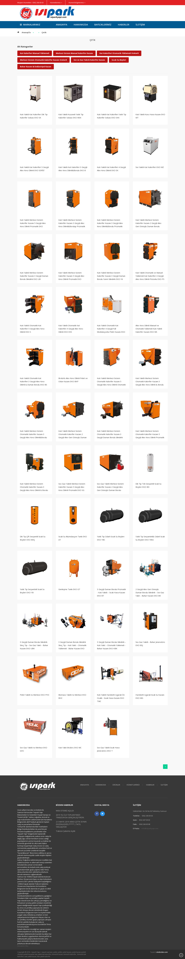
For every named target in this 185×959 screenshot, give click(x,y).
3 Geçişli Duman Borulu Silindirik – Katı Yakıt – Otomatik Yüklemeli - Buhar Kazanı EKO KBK (111, 645)
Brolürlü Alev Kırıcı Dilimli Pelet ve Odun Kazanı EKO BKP (73, 380)
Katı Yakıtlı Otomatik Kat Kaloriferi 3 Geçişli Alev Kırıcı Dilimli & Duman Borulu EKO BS (33, 381)
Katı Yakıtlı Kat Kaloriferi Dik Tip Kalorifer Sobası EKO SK (34, 116)
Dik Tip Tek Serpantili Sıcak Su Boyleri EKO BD (148, 485)
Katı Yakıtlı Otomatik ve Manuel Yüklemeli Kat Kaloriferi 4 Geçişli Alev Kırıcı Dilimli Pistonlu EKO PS (150, 275)
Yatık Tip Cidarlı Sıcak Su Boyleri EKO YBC (110, 538)
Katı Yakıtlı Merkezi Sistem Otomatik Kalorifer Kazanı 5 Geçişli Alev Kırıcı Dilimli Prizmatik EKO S (150, 436)
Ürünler (116, 785)
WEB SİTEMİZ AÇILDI (65, 810)
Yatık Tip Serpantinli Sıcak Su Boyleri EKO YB (32, 591)
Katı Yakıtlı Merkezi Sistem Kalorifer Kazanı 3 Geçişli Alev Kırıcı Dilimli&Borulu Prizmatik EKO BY (110, 225)
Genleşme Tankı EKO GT (69, 589)
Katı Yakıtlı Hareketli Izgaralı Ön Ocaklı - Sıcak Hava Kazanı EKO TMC (111, 698)
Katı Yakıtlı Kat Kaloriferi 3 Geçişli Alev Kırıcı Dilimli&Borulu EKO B (72, 169)
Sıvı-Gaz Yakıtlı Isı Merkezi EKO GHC (33, 749)
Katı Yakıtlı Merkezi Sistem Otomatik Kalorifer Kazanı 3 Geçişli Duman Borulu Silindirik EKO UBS (110, 436)
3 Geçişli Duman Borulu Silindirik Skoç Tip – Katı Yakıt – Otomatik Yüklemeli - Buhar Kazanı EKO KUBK (72, 647)
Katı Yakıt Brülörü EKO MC (69, 747)
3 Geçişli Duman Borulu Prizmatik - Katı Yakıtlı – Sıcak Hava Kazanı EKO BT (111, 592)
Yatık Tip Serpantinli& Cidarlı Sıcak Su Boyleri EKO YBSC (150, 538)
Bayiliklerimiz (102, 24)
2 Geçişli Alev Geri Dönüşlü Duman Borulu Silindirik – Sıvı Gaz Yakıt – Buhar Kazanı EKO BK (150, 592)
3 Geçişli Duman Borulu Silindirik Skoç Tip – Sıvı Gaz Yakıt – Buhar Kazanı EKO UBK (34, 645)
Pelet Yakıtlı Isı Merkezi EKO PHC (34, 695)
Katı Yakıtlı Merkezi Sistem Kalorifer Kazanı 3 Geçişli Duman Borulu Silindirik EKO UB (34, 275)
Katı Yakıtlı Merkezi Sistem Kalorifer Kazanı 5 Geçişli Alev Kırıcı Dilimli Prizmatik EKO (33, 223)
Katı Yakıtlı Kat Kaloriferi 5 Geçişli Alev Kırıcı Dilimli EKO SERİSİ (34, 169)
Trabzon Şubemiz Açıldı (65, 831)
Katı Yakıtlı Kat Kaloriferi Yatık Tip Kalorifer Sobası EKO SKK (111, 116)
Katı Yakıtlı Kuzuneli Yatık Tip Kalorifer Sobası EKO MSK (70, 116)
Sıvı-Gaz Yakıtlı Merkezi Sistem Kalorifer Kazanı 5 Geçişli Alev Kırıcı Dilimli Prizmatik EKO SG (71, 486)
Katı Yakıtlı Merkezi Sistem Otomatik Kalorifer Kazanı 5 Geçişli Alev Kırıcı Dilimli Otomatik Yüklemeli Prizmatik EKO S (111, 383)
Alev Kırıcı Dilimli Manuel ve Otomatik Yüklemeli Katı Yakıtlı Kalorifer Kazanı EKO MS (149, 328)
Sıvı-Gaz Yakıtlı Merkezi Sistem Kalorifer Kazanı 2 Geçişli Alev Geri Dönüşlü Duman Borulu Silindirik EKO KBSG (110, 488)
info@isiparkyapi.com (149, 828)
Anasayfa (61, 24)
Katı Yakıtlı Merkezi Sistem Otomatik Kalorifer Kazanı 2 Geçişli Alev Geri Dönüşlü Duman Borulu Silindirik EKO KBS (72, 436)
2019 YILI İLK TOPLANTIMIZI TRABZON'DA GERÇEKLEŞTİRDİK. (70, 816)
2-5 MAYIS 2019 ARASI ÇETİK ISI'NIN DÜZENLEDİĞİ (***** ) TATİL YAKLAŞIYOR (71, 824)
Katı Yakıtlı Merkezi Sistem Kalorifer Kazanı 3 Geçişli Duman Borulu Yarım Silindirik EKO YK (111, 275)
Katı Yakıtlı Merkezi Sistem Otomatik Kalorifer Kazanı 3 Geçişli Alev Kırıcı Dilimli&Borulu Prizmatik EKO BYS (33, 436)
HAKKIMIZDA (100, 785)
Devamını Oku (22, 946)
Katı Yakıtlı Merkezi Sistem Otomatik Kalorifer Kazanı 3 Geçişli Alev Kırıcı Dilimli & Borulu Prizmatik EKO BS (150, 383)
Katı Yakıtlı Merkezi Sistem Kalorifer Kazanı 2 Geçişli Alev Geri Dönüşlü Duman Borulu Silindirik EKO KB (148, 225)
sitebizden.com (162, 952)
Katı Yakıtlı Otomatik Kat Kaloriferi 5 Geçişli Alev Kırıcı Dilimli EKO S (32, 328)
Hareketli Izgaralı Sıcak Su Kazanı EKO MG (150, 696)
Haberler (123, 24)
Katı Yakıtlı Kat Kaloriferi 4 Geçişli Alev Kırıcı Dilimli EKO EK (111, 169)
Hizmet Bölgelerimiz (76, 2)
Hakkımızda (81, 24)
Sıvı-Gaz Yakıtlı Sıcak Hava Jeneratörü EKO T (108, 749)
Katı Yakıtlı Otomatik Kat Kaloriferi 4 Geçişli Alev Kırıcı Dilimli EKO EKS (70, 328)
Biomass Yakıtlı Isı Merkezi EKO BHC (72, 696)
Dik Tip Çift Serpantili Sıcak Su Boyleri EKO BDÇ (32, 538)
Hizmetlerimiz (55, 2)
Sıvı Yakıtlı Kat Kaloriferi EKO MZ (150, 167)
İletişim (140, 24)
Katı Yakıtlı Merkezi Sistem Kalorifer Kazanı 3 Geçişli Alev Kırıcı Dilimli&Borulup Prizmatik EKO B (71, 225)
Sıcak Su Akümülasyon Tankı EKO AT (72, 538)
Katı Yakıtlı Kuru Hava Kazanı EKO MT (150, 116)
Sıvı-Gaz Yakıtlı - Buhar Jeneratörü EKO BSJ (150, 644)
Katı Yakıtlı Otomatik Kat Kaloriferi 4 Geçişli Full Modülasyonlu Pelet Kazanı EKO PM (111, 330)
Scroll (181, 955)
